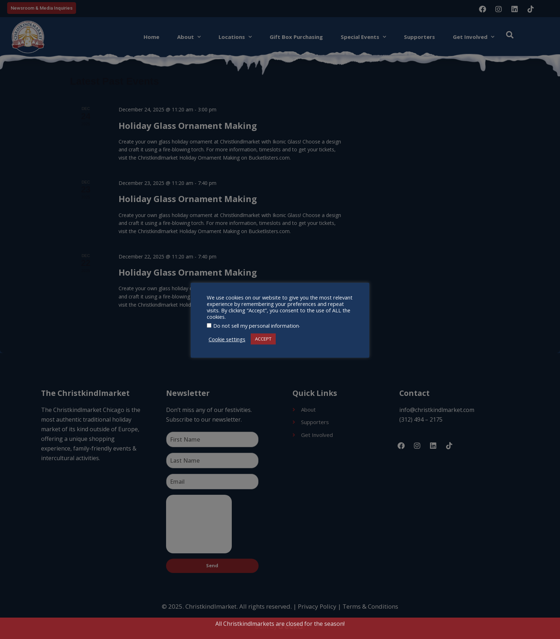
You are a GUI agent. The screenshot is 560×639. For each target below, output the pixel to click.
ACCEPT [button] (263, 339)
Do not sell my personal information (256, 325)
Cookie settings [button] (227, 339)
